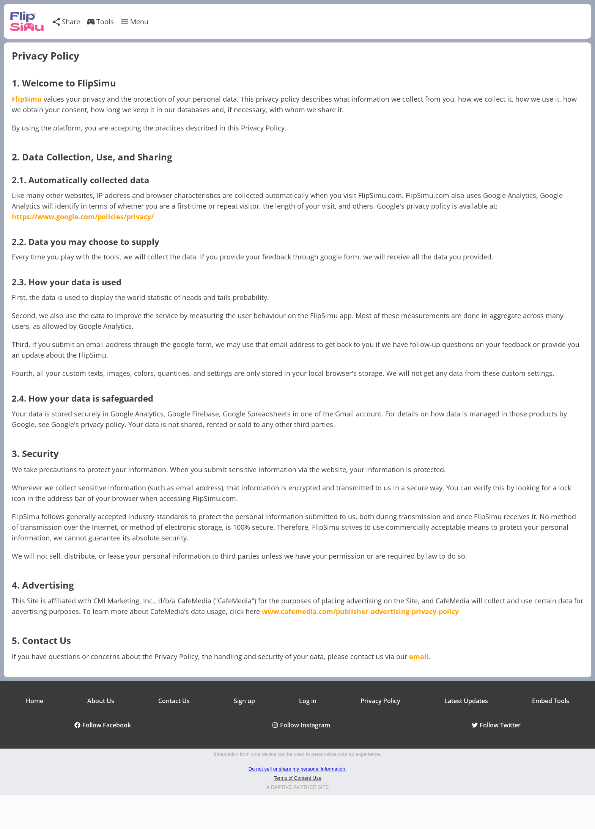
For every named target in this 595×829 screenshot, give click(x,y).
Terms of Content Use (297, 778)
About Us (100, 701)
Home (34, 701)
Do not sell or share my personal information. (298, 769)
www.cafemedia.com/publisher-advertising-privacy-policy (360, 611)
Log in (307, 701)
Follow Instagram (301, 725)
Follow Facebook (102, 725)
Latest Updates (466, 701)
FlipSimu (27, 99)
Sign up (244, 701)
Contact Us (174, 701)
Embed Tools (550, 701)
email (419, 656)
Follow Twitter (496, 725)
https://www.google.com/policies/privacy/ (83, 216)
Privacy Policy (380, 701)
